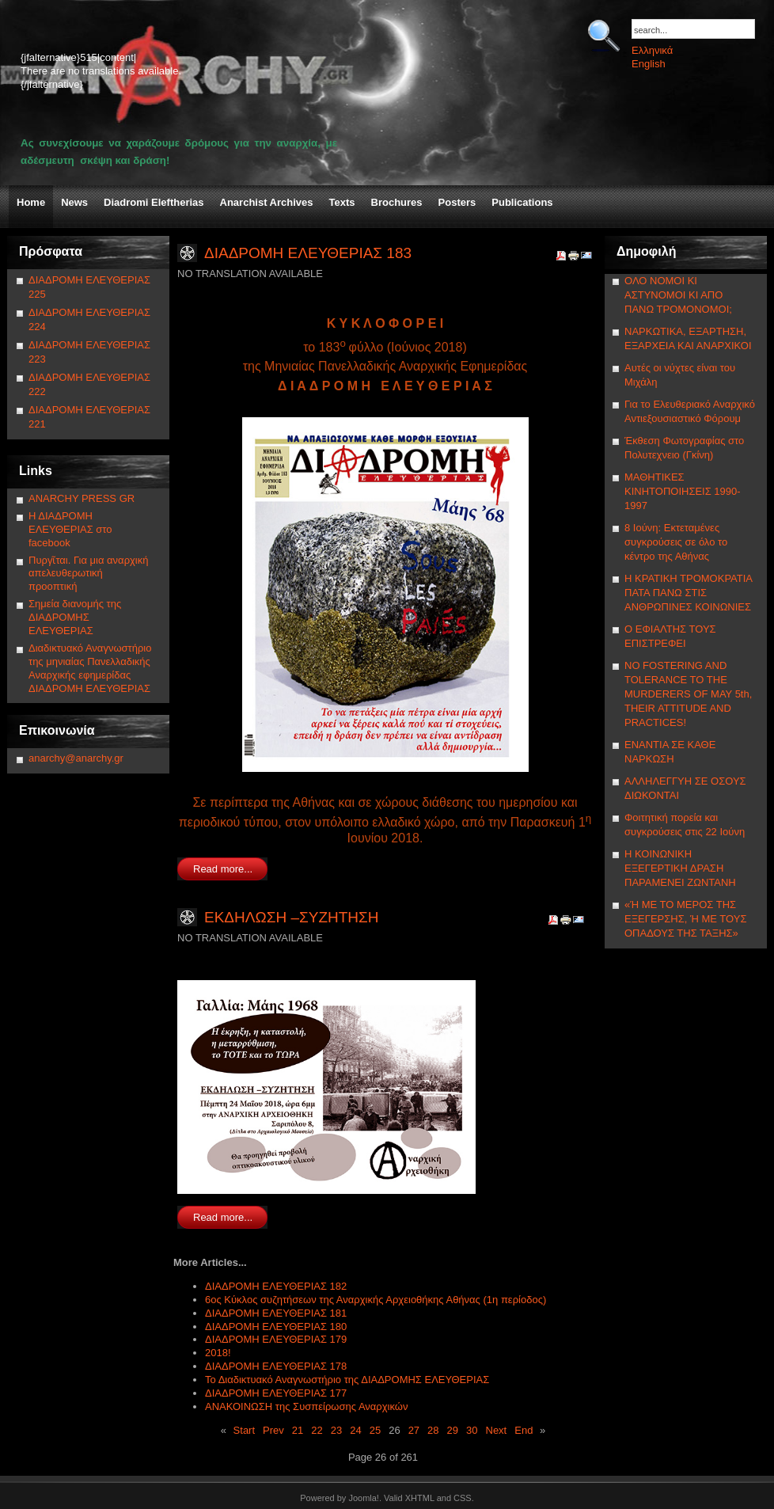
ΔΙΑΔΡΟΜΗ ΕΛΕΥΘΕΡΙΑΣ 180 (276, 1326)
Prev (273, 1430)
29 (452, 1430)
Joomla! (363, 1498)
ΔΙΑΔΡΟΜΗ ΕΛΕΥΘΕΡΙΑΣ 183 (308, 253)
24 (355, 1430)
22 (316, 1430)
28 (432, 1430)
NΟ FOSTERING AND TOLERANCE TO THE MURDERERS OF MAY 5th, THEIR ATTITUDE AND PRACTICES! (688, 693)
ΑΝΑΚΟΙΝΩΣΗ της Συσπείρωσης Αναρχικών (306, 1406)
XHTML (419, 1498)
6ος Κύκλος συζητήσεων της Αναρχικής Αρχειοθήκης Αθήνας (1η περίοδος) (375, 1300)
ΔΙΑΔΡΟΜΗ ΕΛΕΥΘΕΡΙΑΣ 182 (276, 1286)
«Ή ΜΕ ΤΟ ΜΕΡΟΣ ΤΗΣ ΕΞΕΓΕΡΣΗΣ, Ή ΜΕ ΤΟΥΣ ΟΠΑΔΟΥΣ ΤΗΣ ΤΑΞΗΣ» (685, 919)
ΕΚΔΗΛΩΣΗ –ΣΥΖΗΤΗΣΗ (291, 917)
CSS (462, 1498)
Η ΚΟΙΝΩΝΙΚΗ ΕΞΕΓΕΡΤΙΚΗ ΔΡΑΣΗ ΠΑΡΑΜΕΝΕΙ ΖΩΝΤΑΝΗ (680, 868)
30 (471, 1430)
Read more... (222, 869)
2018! (218, 1353)
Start (244, 1430)
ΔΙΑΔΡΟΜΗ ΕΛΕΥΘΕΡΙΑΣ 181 (276, 1313)
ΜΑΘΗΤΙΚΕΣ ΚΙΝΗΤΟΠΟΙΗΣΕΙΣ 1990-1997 (682, 491)
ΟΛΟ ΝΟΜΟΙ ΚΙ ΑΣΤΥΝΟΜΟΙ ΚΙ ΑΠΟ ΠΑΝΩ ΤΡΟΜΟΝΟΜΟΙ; (678, 295)
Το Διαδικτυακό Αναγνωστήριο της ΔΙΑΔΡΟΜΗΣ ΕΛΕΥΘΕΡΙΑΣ (347, 1379)
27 (413, 1430)
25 (375, 1430)
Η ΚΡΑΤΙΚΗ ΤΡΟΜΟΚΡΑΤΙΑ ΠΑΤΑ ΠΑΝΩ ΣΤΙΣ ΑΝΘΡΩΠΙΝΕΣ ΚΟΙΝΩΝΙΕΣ (688, 592)
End (523, 1430)
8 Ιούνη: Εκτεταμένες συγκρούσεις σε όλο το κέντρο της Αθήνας (675, 542)
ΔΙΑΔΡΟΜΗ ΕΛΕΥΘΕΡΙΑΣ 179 (276, 1339)
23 (336, 1430)
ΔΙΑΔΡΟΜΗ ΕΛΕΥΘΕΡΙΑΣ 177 (276, 1393)
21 (297, 1430)
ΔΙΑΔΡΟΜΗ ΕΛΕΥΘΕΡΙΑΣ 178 (276, 1366)
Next (496, 1430)
